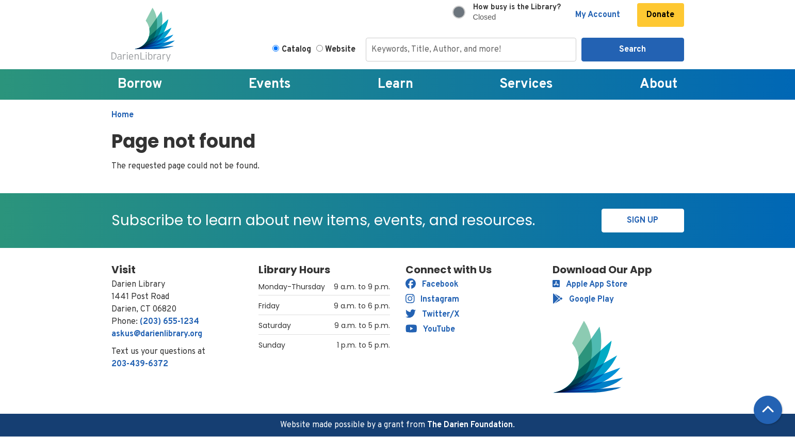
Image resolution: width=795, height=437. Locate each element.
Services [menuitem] (526, 84)
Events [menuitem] (270, 84)
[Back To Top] (768, 410)
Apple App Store (590, 284)
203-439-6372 (139, 364)
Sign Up (642, 220)
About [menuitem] (658, 84)
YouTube (430, 329)
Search (632, 49)
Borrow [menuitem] (140, 84)
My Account (597, 15)
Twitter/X (432, 314)
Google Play (583, 299)
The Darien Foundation (470, 425)
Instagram (432, 299)
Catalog (296, 49)
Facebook (432, 284)
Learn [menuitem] (395, 84)
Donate (660, 15)
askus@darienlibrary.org (156, 334)
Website (340, 49)
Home (122, 115)
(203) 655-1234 (169, 322)
